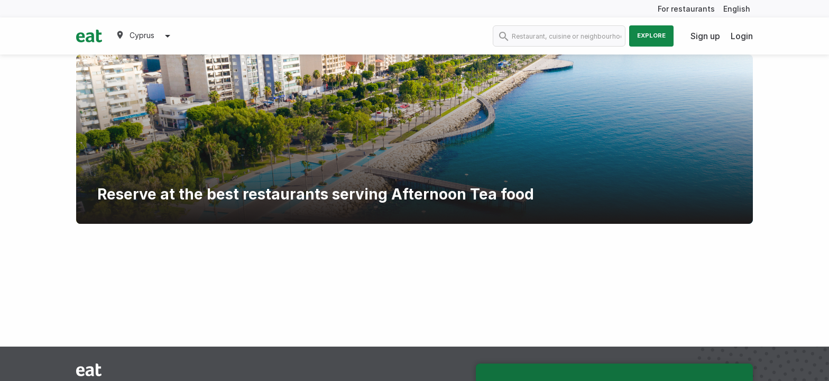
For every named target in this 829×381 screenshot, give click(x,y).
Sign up (705, 36)
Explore (651, 35)
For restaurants (686, 8)
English (736, 8)
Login (742, 36)
